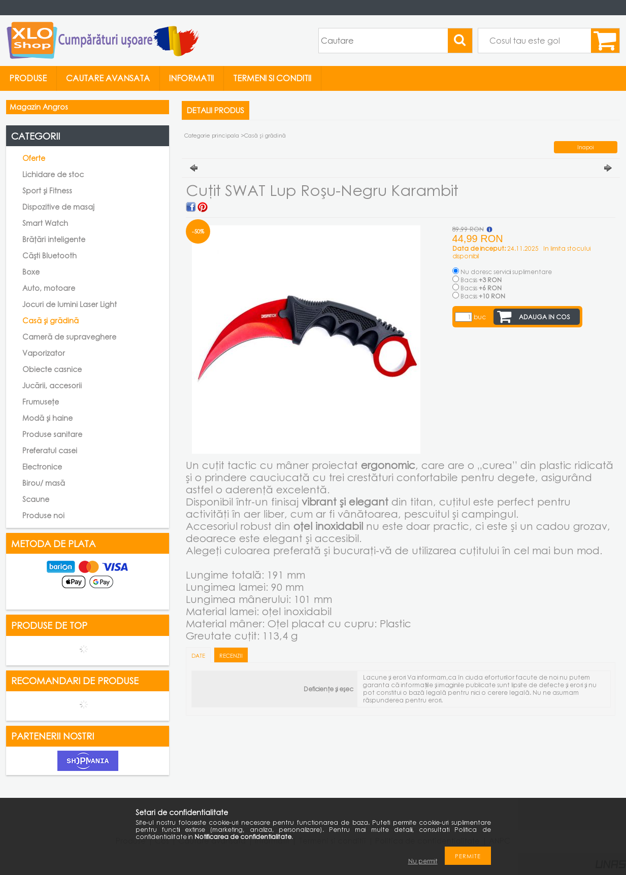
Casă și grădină (50, 320)
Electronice (42, 466)
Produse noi (43, 515)
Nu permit (423, 861)
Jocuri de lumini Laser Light (69, 304)
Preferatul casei (49, 450)
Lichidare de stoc (53, 174)
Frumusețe (40, 401)
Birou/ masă (43, 483)
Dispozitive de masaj (58, 207)
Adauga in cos (544, 317)
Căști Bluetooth (49, 255)
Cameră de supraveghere (69, 336)
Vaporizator (43, 353)
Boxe (31, 271)
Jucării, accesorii (52, 385)
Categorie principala (211, 135)
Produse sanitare (52, 434)
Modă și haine (47, 418)
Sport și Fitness (47, 190)
